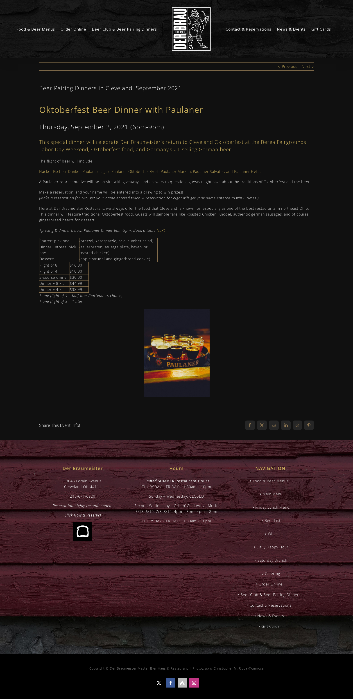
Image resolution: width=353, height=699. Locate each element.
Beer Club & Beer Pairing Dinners (270, 594)
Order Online (271, 584)
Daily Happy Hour (272, 547)
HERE (161, 230)
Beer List (273, 520)
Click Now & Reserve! (82, 515)
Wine (272, 533)
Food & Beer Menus (270, 481)
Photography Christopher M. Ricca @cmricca (228, 668)
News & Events (270, 615)
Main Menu (272, 494)
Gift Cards (270, 626)
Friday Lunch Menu (272, 507)
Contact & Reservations (270, 605)
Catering (272, 573)
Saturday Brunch (272, 560)
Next (306, 66)
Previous (289, 66)
